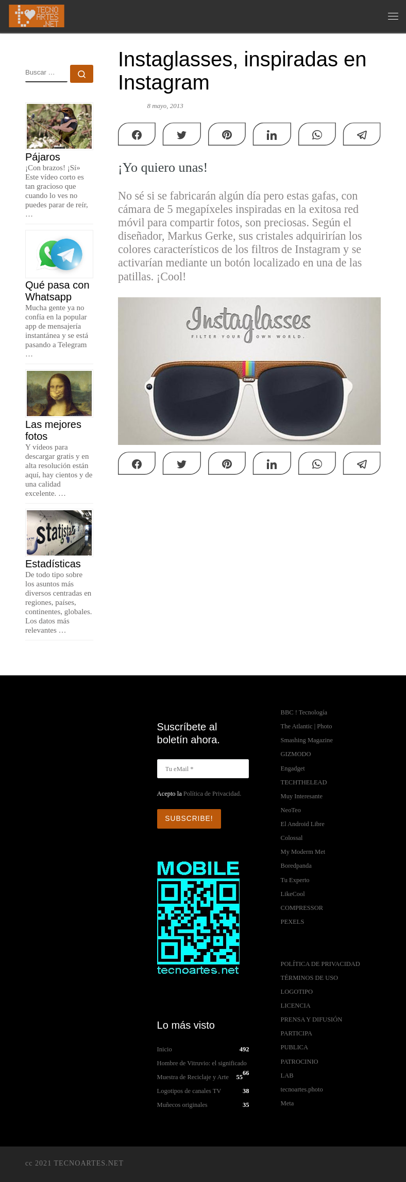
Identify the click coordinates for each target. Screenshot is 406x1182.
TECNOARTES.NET (89, 1162)
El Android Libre (303, 824)
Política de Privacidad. (212, 793)
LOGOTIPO (297, 991)
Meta (287, 1103)
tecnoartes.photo (302, 1089)
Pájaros (42, 157)
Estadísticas (53, 563)
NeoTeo (291, 810)
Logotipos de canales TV (189, 1090)
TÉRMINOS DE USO (310, 977)
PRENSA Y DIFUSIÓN (312, 1019)
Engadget (293, 768)
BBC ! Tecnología (304, 712)
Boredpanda (296, 865)
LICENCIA (296, 1005)
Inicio (164, 1048)
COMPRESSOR (302, 907)
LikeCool (293, 894)
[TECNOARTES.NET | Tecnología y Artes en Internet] (37, 15)
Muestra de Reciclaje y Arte (193, 1076)
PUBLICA (294, 1047)
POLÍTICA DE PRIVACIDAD (320, 964)
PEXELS (292, 921)
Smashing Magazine (307, 740)
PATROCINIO (299, 1061)
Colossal (292, 837)
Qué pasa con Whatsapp (57, 290)
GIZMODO (296, 754)
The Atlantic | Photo (306, 726)
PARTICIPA (296, 1033)
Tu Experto (295, 880)
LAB (287, 1075)
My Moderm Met (303, 851)
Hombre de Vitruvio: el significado (202, 1062)
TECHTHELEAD (304, 782)
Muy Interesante (302, 796)
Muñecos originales (182, 1104)
